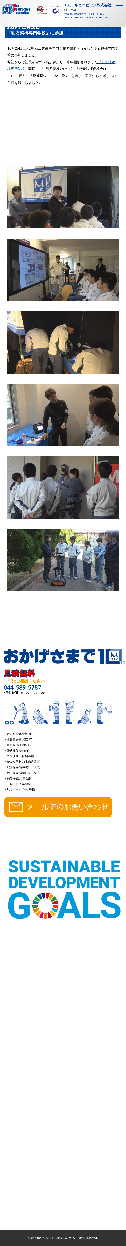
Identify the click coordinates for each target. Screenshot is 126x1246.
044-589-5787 (77, 17)
